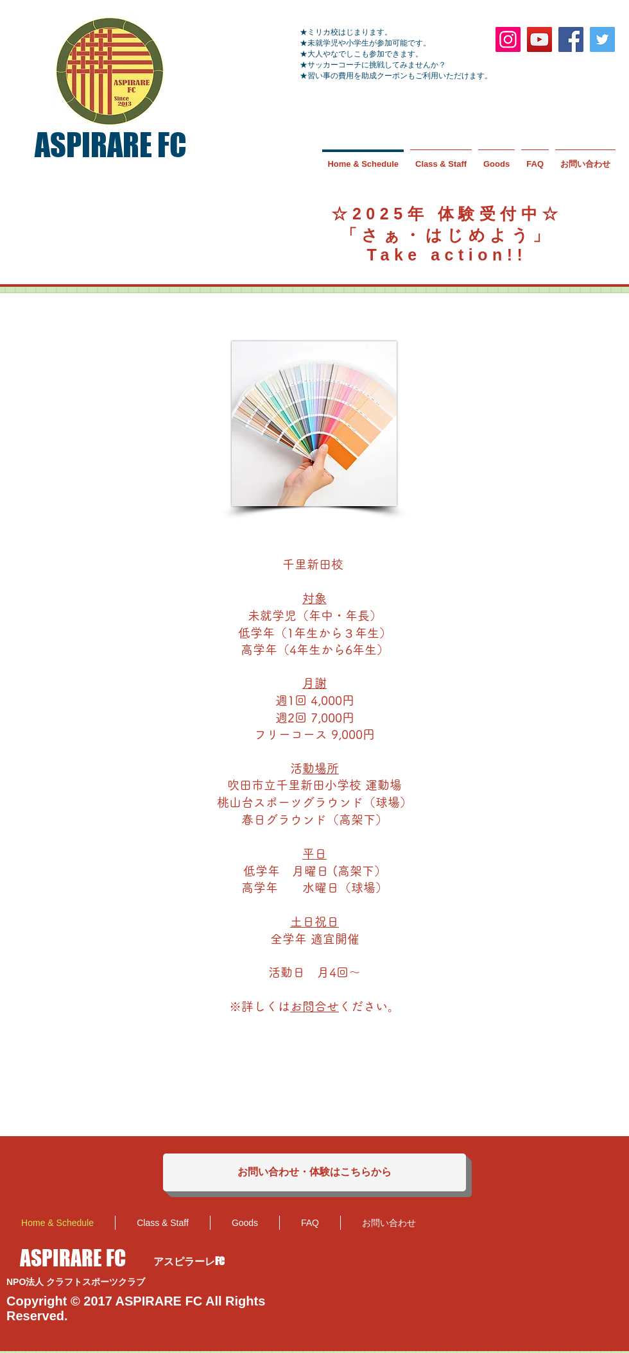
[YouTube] (539, 39)
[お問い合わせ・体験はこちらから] (314, 1172)
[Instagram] (508, 39)
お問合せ (314, 1006)
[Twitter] (602, 39)
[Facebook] (570, 39)
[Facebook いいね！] (563, 1221)
